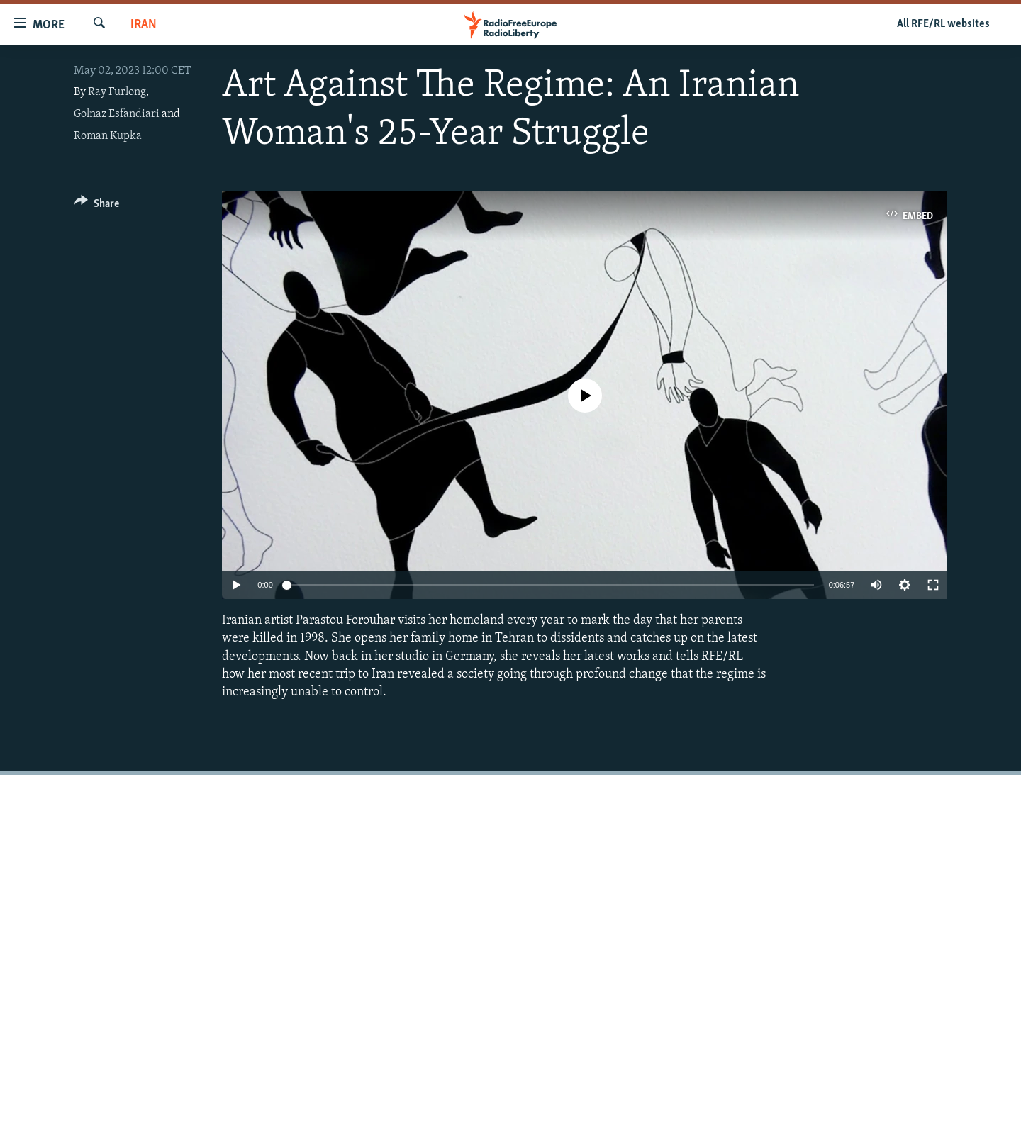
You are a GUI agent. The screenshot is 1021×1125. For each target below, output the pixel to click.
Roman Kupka (108, 136)
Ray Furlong (117, 92)
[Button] (96, 205)
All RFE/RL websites (943, 24)
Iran (143, 24)
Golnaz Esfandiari (117, 114)
